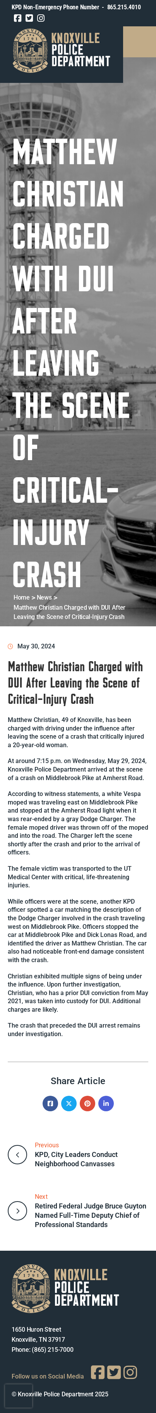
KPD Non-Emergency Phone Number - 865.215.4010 (76, 7)
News (44, 597)
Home (22, 597)
